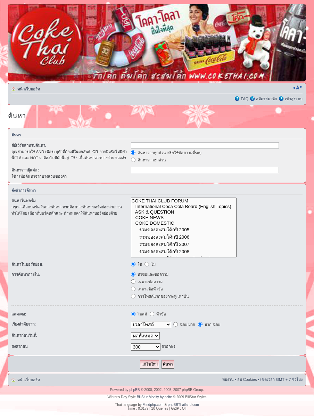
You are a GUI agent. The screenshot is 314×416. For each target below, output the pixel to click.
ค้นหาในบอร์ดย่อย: (27, 264)
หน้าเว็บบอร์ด (28, 89)
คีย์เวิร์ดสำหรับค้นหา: (29, 145)
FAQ (244, 99)
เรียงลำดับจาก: (23, 324)
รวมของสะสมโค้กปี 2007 (184, 244)
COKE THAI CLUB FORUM (184, 201)
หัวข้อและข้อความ (149, 274)
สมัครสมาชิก (266, 99)
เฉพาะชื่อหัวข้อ (147, 289)
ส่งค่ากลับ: (20, 346)
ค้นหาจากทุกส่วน (148, 160)
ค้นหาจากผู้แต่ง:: (25, 170)
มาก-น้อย (209, 324)
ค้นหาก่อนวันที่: (24, 335)
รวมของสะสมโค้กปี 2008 (184, 251)
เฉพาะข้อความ (147, 282)
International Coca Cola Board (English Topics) (184, 206)
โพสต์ (139, 314)
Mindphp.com (153, 405)
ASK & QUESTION (184, 212)
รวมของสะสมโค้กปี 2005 (184, 229)
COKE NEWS (184, 218)
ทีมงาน (228, 379)
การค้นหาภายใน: (25, 274)
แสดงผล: (18, 314)
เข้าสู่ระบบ (294, 99)
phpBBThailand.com (183, 405)
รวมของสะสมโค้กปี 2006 (184, 237)
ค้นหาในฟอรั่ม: (24, 201)
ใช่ (136, 264)
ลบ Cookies (247, 379)
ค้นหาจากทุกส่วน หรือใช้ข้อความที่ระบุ (166, 153)
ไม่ (150, 264)
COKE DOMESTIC (184, 223)
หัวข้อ (158, 314)
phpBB (134, 390)
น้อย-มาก (184, 324)
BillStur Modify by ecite (154, 397)
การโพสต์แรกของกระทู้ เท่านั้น (160, 296)
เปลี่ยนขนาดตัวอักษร (297, 88)
